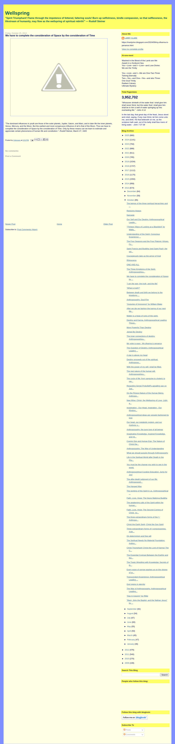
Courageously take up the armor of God (144, 256)
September (132, 609)
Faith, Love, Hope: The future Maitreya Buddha (147, 498)
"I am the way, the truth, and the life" (142, 284)
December (132, 191)
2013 (127, 188)
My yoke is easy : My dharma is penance (144, 343)
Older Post (108, 224)
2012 (127, 650)
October (131, 200)
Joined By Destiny (134, 332)
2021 (127, 153)
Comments (129, 734)
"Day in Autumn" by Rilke (137, 596)
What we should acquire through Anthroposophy (147, 453)
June (129, 622)
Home (59, 224)
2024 (127, 140)
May (129, 626)
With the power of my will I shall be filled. (144, 367)
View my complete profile (132, 49)
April (129, 631)
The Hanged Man (134, 486)
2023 (127, 144)
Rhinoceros (132, 260)
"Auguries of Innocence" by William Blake (144, 304)
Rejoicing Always (134, 211)
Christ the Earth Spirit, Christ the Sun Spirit (145, 524)
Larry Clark (131, 38)
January (131, 644)
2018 (127, 166)
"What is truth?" (133, 288)
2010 (127, 659)
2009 (127, 663)
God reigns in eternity (136, 584)
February (131, 640)
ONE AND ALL (133, 265)
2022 (127, 148)
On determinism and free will (139, 536)
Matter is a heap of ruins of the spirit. (142, 316)
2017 (127, 170)
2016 (127, 175)
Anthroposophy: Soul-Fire (138, 300)
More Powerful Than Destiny (139, 327)
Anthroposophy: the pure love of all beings (145, 429)
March (130, 635)
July (129, 618)
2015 (127, 179)
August (130, 613)
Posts (127, 730)
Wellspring (17, 13)
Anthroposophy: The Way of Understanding (145, 448)
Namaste (130, 215)
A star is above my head (137, 355)
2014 (127, 183)
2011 (127, 654)
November (132, 196)
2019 (127, 161)
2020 (127, 157)
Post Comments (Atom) (27, 229)
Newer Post (10, 224)
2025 (127, 135)
